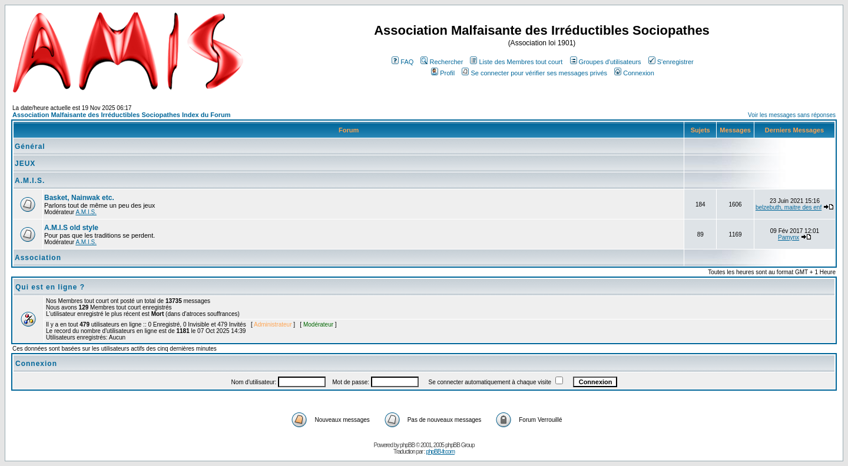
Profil (443, 72)
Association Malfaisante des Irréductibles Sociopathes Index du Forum (121, 114)
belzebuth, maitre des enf (789, 207)
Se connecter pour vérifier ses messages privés (534, 72)
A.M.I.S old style (71, 228)
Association (38, 258)
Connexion (634, 72)
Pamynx (788, 237)
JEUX (25, 163)
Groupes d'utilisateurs (605, 61)
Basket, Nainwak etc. (79, 198)
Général (30, 146)
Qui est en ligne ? (50, 287)
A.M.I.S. (30, 181)
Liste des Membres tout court (516, 61)
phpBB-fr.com (440, 451)
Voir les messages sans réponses (792, 115)
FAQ (402, 61)
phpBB (407, 445)
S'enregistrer (671, 61)
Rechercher (441, 61)
